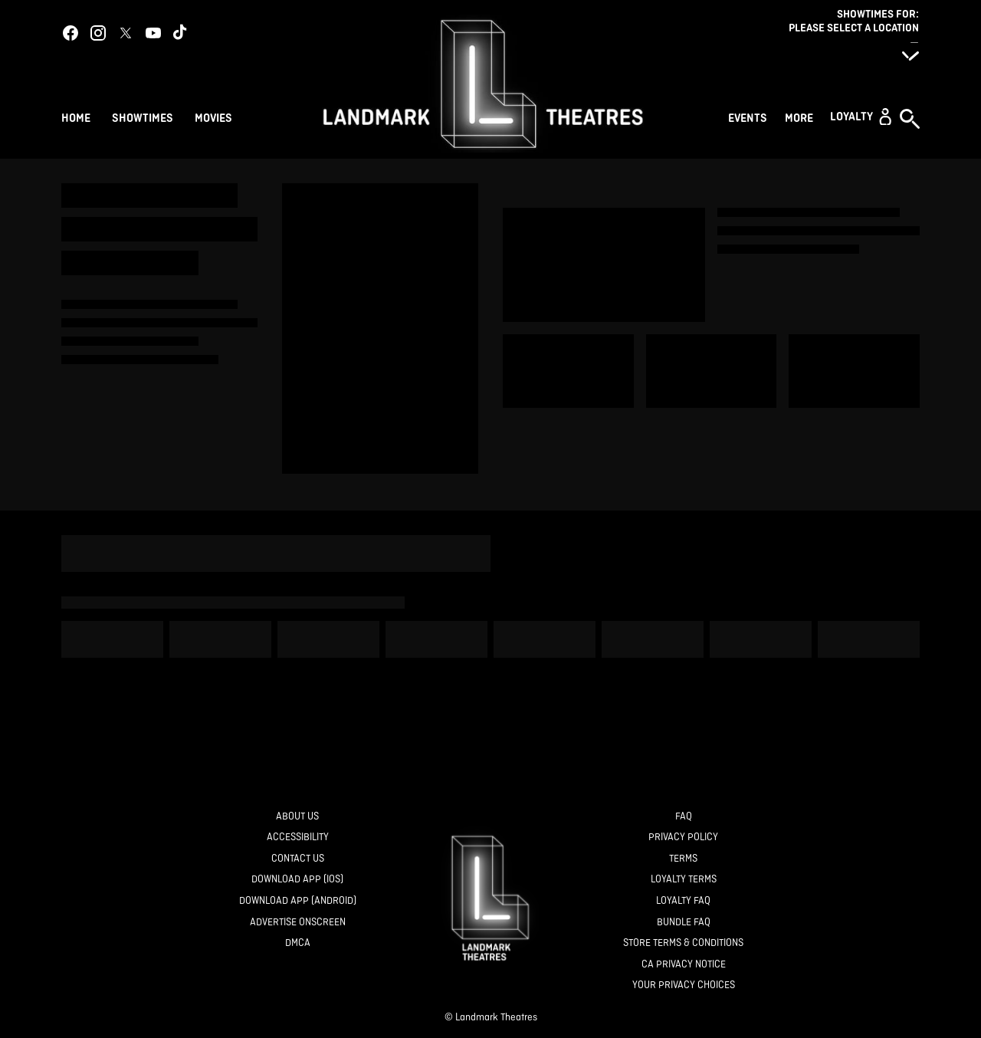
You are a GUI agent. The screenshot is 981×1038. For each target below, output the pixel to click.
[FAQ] (683, 816)
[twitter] (125, 33)
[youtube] (153, 33)
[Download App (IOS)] (297, 879)
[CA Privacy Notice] (683, 964)
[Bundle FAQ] (683, 922)
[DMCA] (297, 943)
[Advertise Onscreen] (298, 922)
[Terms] (683, 859)
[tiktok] (181, 33)
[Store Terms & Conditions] (683, 943)
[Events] (750, 116)
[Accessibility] (298, 837)
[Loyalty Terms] (684, 879)
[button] (860, 116)
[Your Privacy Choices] (683, 985)
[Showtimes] (142, 116)
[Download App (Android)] (297, 901)
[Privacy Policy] (683, 837)
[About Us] (297, 816)
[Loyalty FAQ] (683, 901)
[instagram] (98, 33)
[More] (801, 116)
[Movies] (216, 116)
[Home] (75, 116)
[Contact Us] (297, 859)
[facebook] (70, 33)
